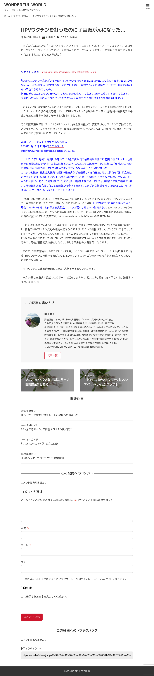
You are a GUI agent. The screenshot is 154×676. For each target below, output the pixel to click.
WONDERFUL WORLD (25, 5)
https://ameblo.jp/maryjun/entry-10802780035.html (69, 72)
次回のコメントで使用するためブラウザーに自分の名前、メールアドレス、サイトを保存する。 (75, 579)
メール (26, 545)
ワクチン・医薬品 (69, 37)
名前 (25, 528)
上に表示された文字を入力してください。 (44, 596)
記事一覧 (52, 355)
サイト (24, 562)
